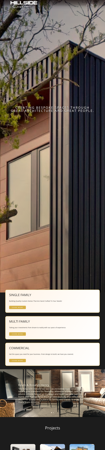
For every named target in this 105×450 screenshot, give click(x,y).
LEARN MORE (17, 307)
